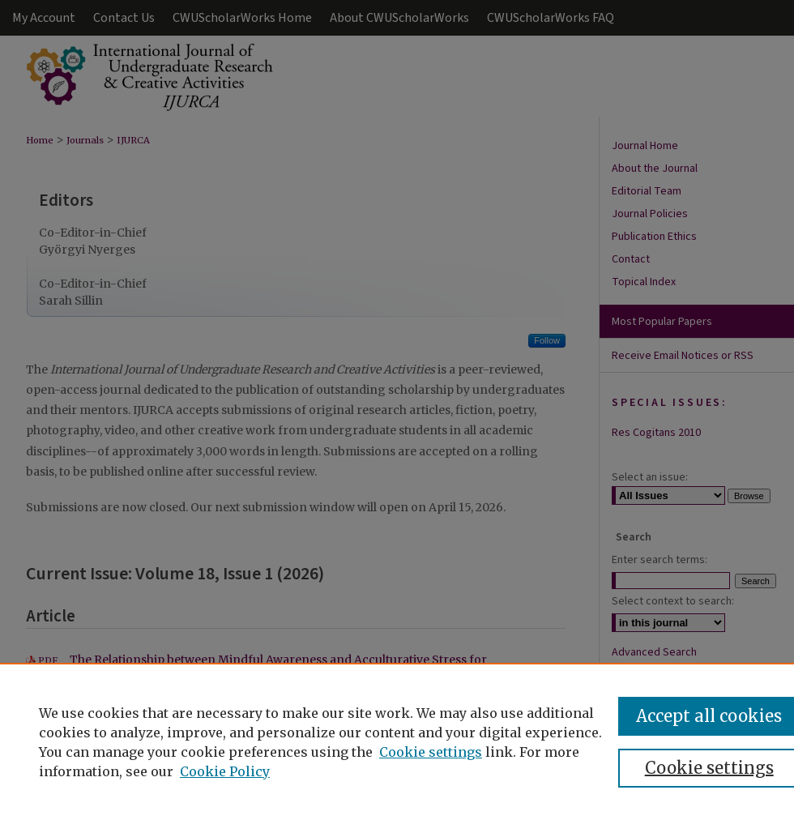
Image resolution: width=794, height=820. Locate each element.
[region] (397, 741)
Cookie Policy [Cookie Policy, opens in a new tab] (225, 771)
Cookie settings (430, 752)
